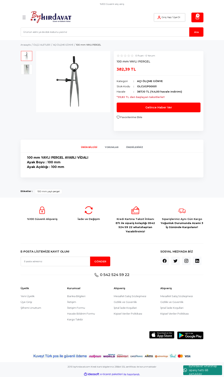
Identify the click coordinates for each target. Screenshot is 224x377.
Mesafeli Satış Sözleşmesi (130, 296)
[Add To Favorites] (129, 117)
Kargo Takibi (75, 319)
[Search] (112, 32)
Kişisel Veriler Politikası (128, 313)
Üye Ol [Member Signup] (176, 17)
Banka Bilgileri (76, 296)
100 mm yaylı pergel (48, 191)
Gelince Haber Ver (158, 107)
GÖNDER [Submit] (100, 261)
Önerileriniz (134, 147)
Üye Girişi (26, 302)
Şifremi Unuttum (31, 307)
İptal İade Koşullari (125, 307)
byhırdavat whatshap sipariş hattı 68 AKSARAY (200, 370)
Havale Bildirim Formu (81, 313)
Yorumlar (111, 147)
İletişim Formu (76, 307)
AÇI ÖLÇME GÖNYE (150, 81)
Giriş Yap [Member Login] (166, 17)
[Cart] (197, 17)
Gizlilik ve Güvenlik (125, 302)
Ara (196, 32)
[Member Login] (159, 17)
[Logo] (51, 17)
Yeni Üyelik (28, 296)
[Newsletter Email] (65, 261)
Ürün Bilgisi (89, 147)
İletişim (71, 302)
